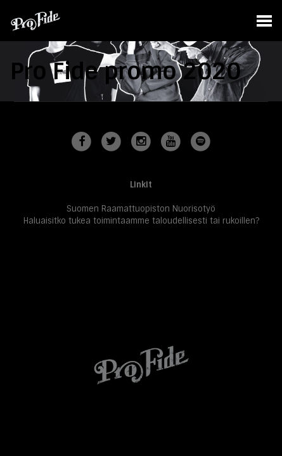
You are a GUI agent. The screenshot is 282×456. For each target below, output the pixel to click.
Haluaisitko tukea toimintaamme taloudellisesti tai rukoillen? (141, 220)
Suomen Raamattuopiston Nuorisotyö (141, 208)
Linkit (141, 184)
